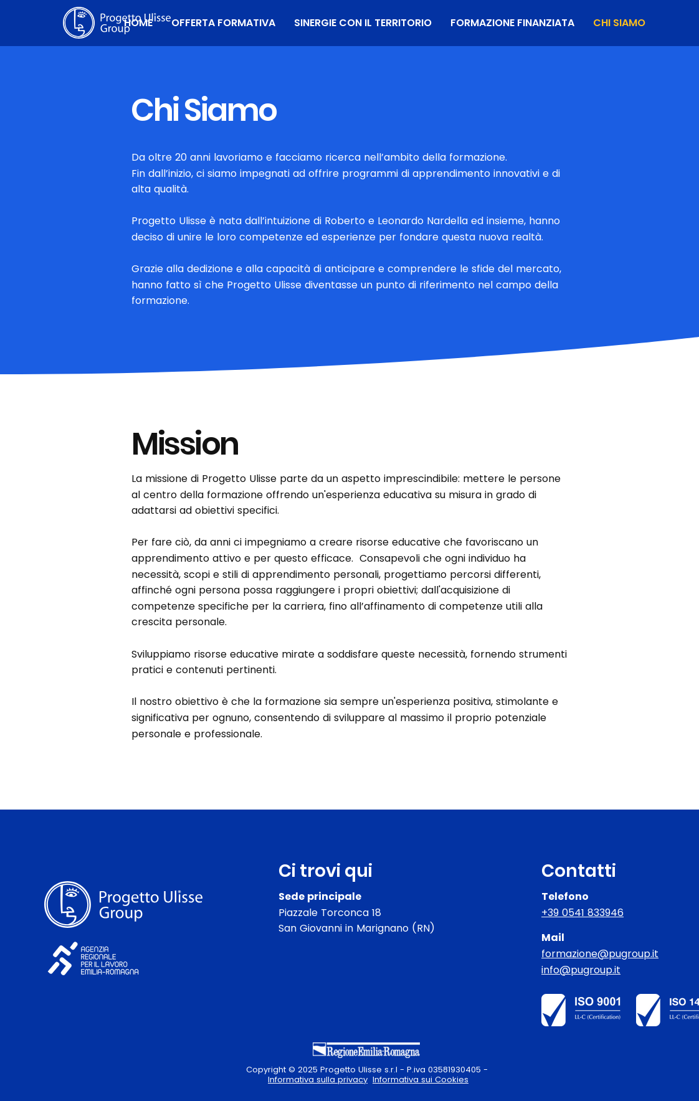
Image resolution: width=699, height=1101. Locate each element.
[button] (223, 23)
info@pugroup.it (581, 970)
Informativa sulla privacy (318, 1079)
